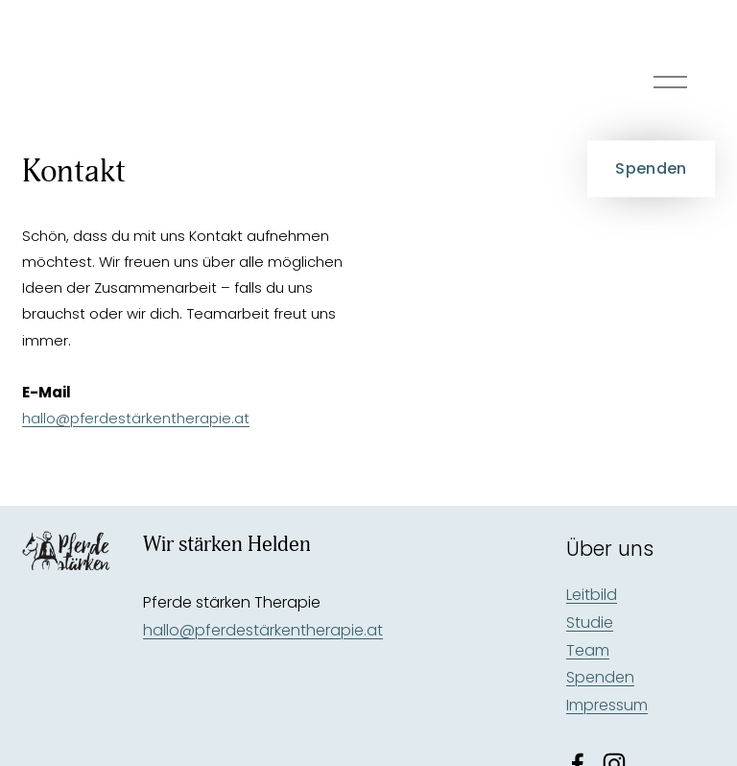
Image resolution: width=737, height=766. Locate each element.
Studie (589, 622)
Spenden (650, 168)
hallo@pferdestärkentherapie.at (136, 418)
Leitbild (591, 595)
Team (587, 650)
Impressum (607, 705)
